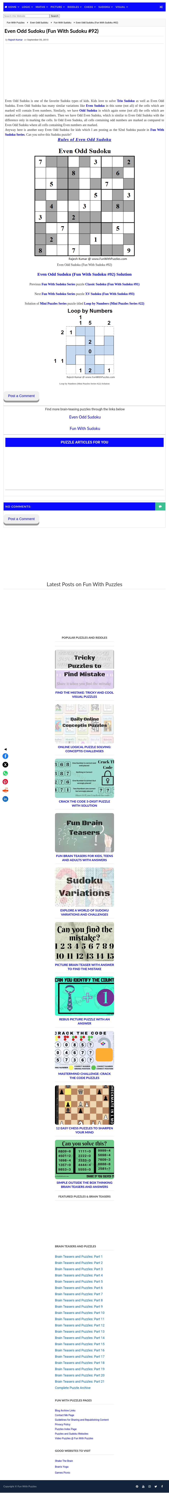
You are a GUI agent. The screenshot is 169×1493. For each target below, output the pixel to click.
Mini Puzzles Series (53, 303)
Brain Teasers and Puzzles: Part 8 (79, 1300)
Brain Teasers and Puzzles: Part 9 (79, 1307)
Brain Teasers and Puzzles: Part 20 (80, 1375)
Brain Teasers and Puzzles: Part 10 (80, 1313)
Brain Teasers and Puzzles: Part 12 (80, 1325)
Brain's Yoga (61, 1467)
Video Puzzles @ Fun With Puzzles (74, 1438)
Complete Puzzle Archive (73, 1388)
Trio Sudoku (126, 101)
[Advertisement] (84, 72)
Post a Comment (21, 396)
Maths (40, 6)
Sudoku (104, 6)
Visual (120, 6)
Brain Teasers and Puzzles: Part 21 (80, 1382)
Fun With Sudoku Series (58, 284)
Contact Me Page (64, 1415)
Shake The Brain (64, 1461)
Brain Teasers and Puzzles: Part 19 (80, 1369)
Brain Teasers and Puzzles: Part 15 (80, 1344)
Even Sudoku (95, 106)
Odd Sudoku (88, 110)
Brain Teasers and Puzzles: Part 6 (79, 1288)
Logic (26, 6)
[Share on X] (4, 736)
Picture (56, 6)
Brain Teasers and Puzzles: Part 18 (80, 1363)
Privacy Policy (62, 1424)
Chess (88, 6)
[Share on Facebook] (4, 727)
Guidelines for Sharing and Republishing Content (82, 1420)
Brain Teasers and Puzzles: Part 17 (80, 1357)
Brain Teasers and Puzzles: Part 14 (80, 1338)
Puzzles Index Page (66, 1429)
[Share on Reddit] (4, 762)
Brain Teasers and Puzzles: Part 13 (80, 1332)
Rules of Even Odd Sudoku (84, 139)
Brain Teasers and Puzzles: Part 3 (79, 1269)
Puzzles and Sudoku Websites (71, 1434)
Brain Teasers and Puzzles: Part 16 (80, 1350)
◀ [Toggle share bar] (4, 721)
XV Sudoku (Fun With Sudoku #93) (109, 294)
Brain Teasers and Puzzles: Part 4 (79, 1275)
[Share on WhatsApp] (4, 745)
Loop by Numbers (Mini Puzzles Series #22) (114, 303)
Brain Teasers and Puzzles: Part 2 (79, 1263)
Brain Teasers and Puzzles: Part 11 (80, 1319)
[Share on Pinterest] (4, 753)
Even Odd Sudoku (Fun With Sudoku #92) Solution (84, 274)
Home (12, 6)
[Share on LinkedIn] (4, 770)
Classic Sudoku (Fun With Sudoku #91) (112, 284)
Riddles (73, 6)
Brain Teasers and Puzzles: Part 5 (79, 1282)
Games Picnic (62, 1473)
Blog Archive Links (65, 1410)
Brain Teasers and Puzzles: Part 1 (79, 1257)
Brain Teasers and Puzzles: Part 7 (79, 1294)
